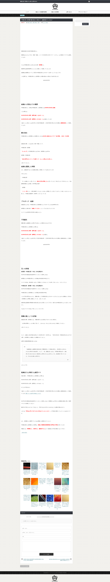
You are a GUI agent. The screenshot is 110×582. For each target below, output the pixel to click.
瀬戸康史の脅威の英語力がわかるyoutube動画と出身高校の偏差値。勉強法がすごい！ (59, 560)
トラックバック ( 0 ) (45, 516)
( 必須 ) (24, 528)
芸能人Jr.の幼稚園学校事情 (41, 12)
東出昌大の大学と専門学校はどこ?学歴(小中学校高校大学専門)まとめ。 (34, 504)
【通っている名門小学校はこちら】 (33, 393)
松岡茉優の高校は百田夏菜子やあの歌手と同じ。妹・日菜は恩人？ (57, 465)
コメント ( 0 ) (28, 516)
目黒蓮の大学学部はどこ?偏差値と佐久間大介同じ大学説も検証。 (34, 472)
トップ (27, 12)
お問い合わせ (69, 12)
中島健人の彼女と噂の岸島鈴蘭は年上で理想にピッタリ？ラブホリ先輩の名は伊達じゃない (50, 481)
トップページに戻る (24, 566)
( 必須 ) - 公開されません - (28, 532)
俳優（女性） (30, 22)
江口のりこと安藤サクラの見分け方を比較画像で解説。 (50, 472)
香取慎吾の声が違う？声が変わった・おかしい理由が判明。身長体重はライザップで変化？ (42, 466)
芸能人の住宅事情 (55, 12)
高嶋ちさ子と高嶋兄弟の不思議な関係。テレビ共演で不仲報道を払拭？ (65, 504)
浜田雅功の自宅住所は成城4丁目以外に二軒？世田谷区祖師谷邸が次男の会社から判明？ (26, 498)
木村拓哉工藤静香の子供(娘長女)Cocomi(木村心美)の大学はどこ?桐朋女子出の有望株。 (57, 505)
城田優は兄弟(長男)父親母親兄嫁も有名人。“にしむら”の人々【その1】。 (49, 505)
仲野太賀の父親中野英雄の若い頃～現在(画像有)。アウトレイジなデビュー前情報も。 (57, 488)
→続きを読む (24, 432)
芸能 (38, 22)
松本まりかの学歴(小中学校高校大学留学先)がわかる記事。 (42, 504)
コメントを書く (45, 22)
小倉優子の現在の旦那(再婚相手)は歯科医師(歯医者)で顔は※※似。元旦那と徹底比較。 (33, 560)
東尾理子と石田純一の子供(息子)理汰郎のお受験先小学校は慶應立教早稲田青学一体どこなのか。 (65, 489)
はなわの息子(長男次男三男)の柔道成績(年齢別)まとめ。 (26, 487)
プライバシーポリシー (82, 12)
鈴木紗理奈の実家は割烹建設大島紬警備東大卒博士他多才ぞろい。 (26, 472)
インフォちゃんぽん (53, 572)
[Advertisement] (46, 39)
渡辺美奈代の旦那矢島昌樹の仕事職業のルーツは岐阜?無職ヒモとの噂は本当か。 (34, 488)
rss (89, 1)
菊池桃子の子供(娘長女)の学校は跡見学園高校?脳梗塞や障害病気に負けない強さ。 (42, 481)
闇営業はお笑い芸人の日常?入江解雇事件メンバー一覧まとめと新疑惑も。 (65, 473)
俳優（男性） (35, 22)
